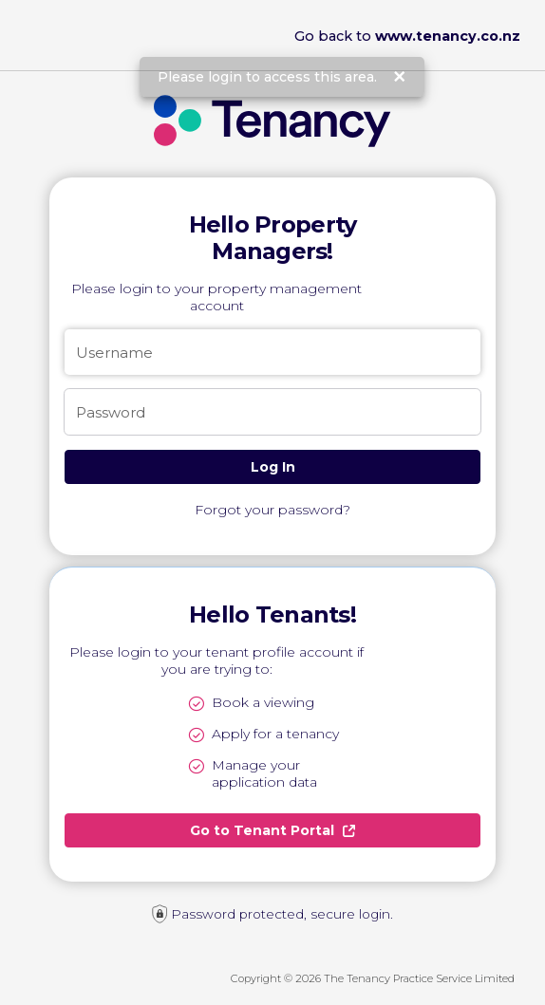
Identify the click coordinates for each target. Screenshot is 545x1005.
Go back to (407, 36)
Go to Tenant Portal (272, 830)
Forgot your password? (272, 509)
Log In (273, 466)
